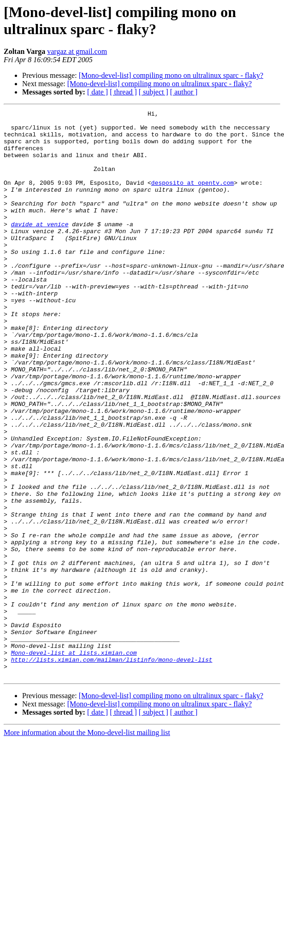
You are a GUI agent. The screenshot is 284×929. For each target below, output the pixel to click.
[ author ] (184, 92)
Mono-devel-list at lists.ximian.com (74, 762)
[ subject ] (153, 92)
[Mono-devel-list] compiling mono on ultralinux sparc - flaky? (171, 75)
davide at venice (40, 247)
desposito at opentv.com (192, 198)
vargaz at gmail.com (77, 51)
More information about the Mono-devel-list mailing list (87, 846)
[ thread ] (123, 92)
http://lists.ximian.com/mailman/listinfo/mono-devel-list (112, 770)
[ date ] (97, 92)
